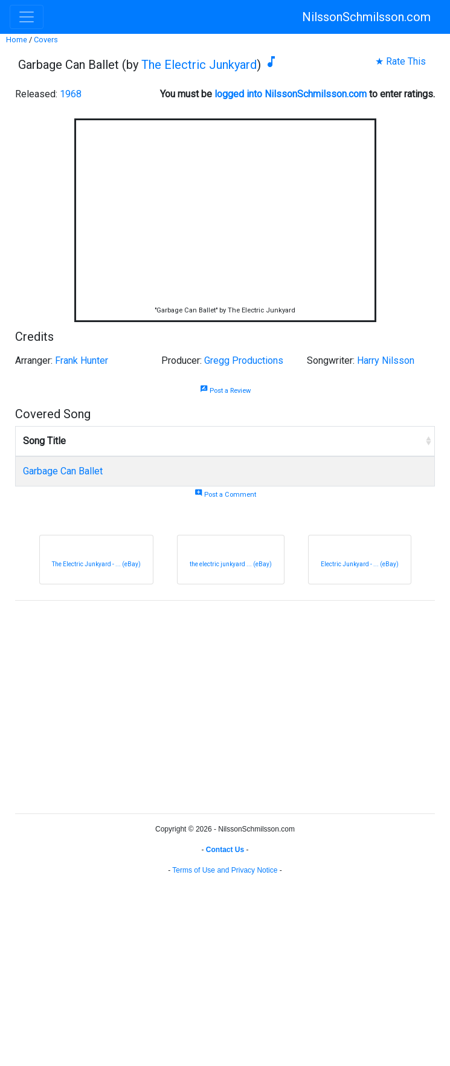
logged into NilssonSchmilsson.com (290, 94)
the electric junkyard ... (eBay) (231, 564)
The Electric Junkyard (199, 64)
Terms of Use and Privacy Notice (224, 870)
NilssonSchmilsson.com (366, 17)
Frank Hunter (81, 360)
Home (16, 39)
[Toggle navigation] (26, 17)
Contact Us (225, 849)
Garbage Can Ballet (63, 471)
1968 (71, 94)
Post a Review (225, 391)
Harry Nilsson (385, 360)
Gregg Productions (243, 360)
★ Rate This (400, 61)
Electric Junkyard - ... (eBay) (360, 564)
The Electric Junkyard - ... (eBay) (96, 564)
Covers (46, 39)
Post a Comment (225, 495)
